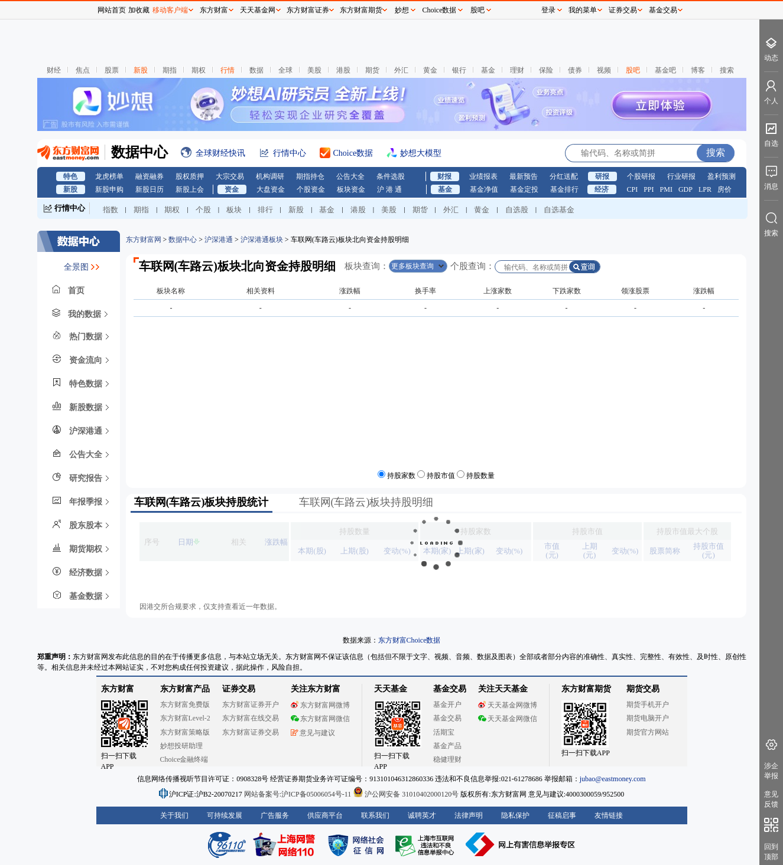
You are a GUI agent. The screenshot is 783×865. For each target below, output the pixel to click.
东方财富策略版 (185, 732)
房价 (724, 189)
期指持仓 (310, 176)
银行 (459, 70)
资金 (232, 189)
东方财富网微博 (320, 705)
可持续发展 (224, 815)
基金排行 (564, 189)
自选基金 (559, 209)
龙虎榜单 (109, 176)
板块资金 (351, 189)
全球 (285, 70)
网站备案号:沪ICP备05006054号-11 (298, 794)
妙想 (402, 10)
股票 (112, 70)
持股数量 (480, 475)
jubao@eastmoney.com (613, 779)
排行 (265, 209)
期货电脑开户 (647, 718)
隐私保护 (515, 815)
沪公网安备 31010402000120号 (406, 794)
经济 (601, 189)
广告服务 (275, 815)
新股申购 (109, 189)
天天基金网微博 (507, 705)
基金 (488, 70)
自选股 (516, 209)
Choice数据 (440, 10)
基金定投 (524, 189)
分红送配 (564, 176)
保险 (546, 70)
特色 (70, 176)
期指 (170, 70)
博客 (698, 70)
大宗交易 (230, 176)
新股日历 (149, 189)
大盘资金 (270, 189)
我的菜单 (582, 10)
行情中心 (69, 208)
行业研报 (681, 176)
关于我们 (174, 815)
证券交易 (623, 10)
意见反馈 (771, 799)
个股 (203, 209)
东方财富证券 (308, 10)
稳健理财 (447, 759)
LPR (704, 189)
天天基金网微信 (507, 719)
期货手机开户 (647, 704)
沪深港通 (218, 239)
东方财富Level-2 (185, 718)
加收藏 (139, 10)
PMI (666, 189)
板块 (234, 209)
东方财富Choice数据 (409, 640)
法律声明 (468, 815)
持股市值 (441, 475)
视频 (604, 70)
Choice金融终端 (184, 759)
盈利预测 (721, 176)
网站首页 (112, 10)
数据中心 (182, 239)
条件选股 (390, 176)
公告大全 (350, 176)
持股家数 (401, 475)
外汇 (401, 70)
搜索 (727, 70)
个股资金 (311, 189)
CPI (632, 189)
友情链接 (608, 815)
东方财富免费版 (185, 704)
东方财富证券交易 (250, 732)
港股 (343, 70)
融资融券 (149, 176)
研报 (602, 176)
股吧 (633, 70)
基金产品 (447, 746)
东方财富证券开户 (250, 704)
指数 (110, 209)
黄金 (430, 70)
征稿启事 (562, 815)
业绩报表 (483, 176)
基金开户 (447, 704)
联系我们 (375, 815)
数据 (256, 70)
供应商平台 (325, 815)
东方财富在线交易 (250, 718)
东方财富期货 (586, 688)
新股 (141, 70)
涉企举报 (771, 771)
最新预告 (523, 176)
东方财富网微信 (320, 719)
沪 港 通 (389, 189)
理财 (517, 70)
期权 (198, 70)
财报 (444, 176)
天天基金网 (257, 10)
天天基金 (390, 688)
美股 (314, 70)
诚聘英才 (422, 815)
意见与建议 (313, 733)
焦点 (83, 70)
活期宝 (443, 732)
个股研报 (641, 176)
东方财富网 (143, 239)
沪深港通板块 (262, 239)
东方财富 (117, 688)
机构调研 (270, 176)
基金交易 (447, 718)
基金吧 (665, 70)
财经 (54, 70)
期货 (372, 70)
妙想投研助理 (181, 746)
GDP (685, 189)
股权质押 (190, 176)
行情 (227, 70)
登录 (548, 10)
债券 (575, 70)
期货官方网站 (647, 732)
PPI (649, 189)
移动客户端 (170, 10)
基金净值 (484, 189)
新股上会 (190, 189)
